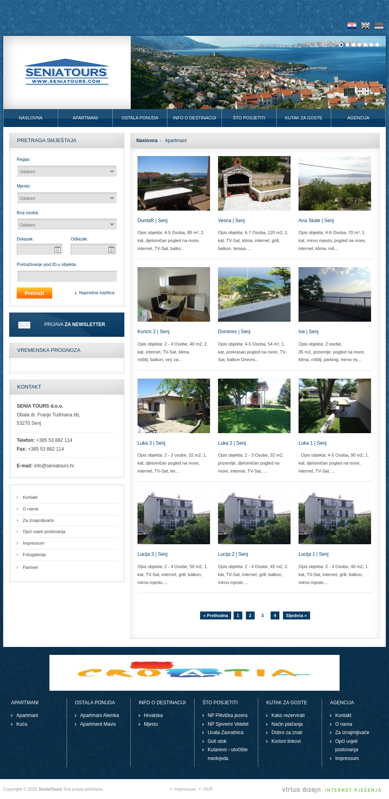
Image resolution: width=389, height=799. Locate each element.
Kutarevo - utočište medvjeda (228, 754)
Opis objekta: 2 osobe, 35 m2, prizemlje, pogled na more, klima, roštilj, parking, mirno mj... (332, 352)
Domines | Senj (234, 331)
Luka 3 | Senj (151, 443)
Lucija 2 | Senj (233, 554)
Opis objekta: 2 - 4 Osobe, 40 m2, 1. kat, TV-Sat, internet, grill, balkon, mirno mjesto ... (334, 574)
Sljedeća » (296, 615)
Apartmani (85, 117)
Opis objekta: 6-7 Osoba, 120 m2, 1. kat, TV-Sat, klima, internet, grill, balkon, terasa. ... (253, 240)
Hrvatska (153, 715)
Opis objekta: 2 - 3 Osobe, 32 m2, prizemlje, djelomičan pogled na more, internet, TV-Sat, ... (250, 463)
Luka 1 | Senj (312, 443)
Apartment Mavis (98, 724)
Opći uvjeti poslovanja (44, 531)
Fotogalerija (34, 554)
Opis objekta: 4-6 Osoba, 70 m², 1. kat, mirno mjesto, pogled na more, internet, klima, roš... (332, 240)
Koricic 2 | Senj (153, 331)
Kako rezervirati (288, 715)
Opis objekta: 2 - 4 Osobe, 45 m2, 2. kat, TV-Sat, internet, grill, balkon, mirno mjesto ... (253, 574)
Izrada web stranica (384, 781)
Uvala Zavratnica (226, 732)
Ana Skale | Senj (316, 220)
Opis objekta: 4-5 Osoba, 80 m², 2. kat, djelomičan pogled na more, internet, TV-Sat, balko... (171, 240)
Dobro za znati (286, 732)
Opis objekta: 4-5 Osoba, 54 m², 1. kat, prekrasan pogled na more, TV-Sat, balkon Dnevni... (252, 352)
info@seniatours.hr (54, 466)
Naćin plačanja (287, 724)
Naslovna (31, 117)
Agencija (358, 117)
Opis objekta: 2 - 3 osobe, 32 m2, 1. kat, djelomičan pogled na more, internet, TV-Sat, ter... (172, 463)
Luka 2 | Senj (232, 443)
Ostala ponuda (140, 117)
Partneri (30, 567)
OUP (208, 789)
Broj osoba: (28, 212)
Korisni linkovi (286, 741)
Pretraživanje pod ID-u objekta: (47, 264)
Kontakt (30, 497)
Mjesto (151, 724)
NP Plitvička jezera (228, 715)
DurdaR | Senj (152, 220)
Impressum (33, 543)
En (365, 25)
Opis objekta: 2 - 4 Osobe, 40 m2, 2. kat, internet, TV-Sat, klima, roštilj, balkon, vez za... (173, 352)
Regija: (23, 159)
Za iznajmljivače (38, 520)
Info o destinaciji (194, 117)
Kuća (21, 724)
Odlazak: (79, 238)
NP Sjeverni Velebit (228, 724)
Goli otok (217, 741)
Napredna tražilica (96, 292)
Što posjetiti (249, 117)
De (379, 25)
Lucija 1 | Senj (313, 554)
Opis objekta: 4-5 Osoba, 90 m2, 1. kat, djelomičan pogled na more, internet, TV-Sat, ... (334, 463)
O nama (30, 508)
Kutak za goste (303, 117)
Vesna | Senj (231, 220)
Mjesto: (24, 186)
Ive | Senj (308, 331)
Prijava (74, 324)
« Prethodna (215, 615)
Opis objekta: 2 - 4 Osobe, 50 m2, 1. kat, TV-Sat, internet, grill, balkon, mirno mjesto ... (173, 574)
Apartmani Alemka (99, 715)
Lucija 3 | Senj (152, 554)
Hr (352, 25)
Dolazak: (25, 238)
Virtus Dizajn (332, 790)
